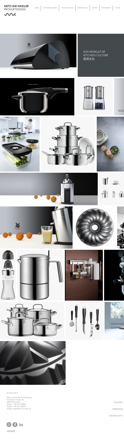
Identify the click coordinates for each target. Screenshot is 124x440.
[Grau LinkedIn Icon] (21, 424)
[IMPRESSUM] (115, 409)
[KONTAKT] (115, 402)
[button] (67, 8)
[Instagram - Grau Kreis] (8, 424)
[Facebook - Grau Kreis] (15, 424)
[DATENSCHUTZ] (114, 415)
